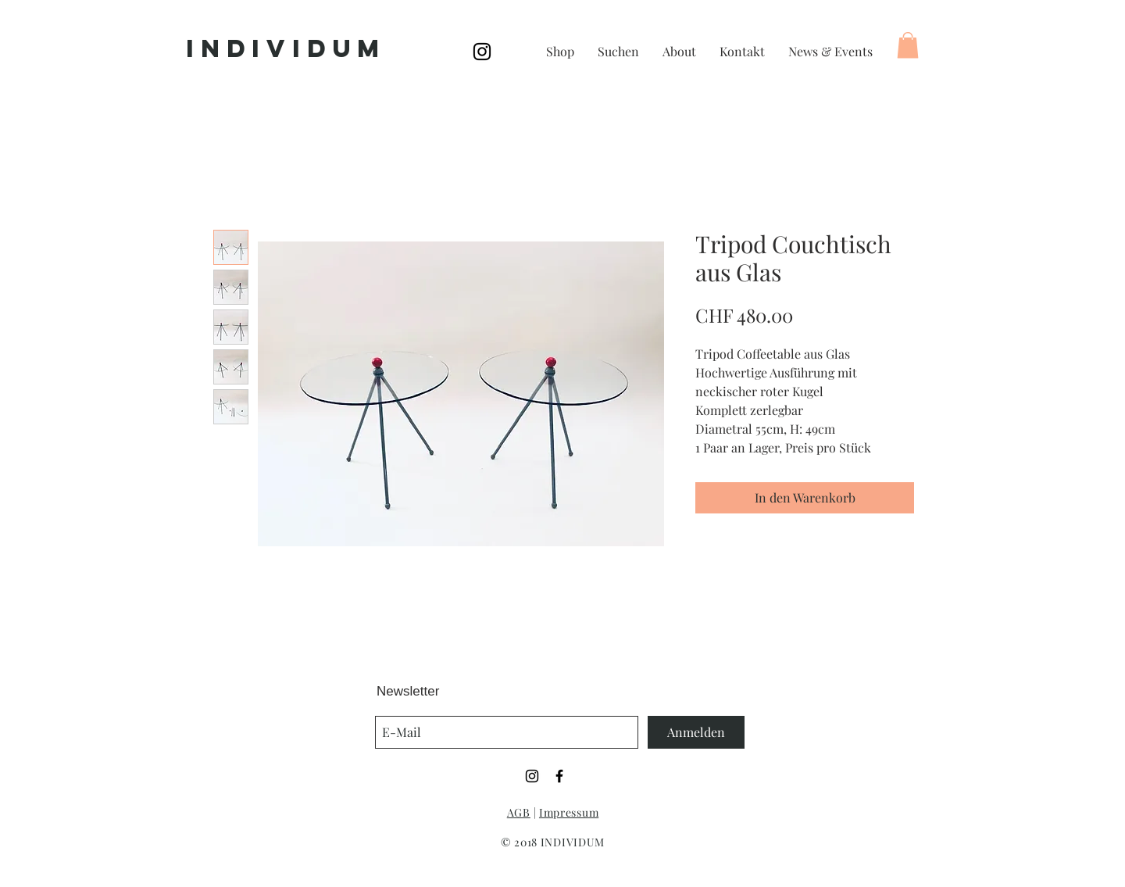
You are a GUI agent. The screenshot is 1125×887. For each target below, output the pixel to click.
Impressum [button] (568, 812)
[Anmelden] (696, 732)
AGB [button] (518, 812)
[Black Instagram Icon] (482, 51)
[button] (908, 45)
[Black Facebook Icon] (559, 776)
